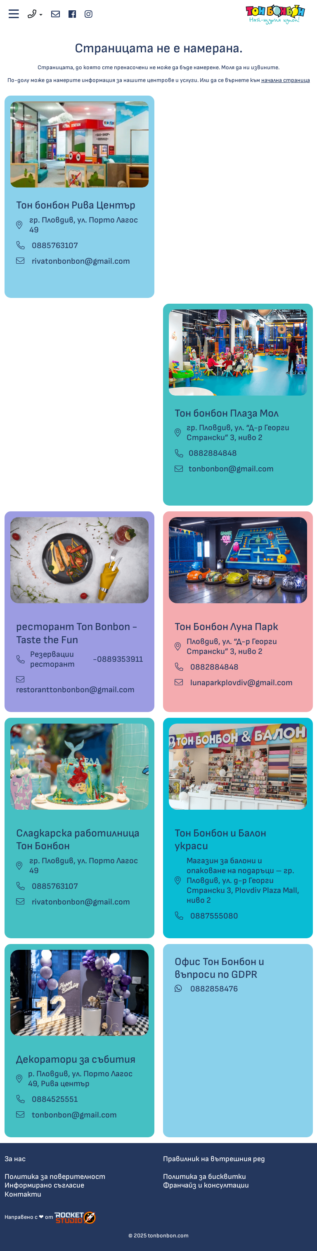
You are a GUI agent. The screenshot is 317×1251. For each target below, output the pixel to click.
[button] (35, 14)
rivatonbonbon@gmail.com (73, 261)
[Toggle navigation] (14, 14)
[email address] (55, 14)
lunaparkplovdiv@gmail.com (234, 683)
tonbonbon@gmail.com (231, 469)
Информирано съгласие (44, 1185)
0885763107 (47, 246)
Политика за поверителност (55, 1176)
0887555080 (206, 916)
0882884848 (213, 453)
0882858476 (206, 989)
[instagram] (88, 14)
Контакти (23, 1194)
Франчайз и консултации (206, 1185)
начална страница (285, 80)
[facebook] (72, 14)
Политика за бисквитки (204, 1176)
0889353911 (120, 659)
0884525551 (47, 1099)
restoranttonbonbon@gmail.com (75, 685)
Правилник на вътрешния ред (214, 1159)
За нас (15, 1159)
